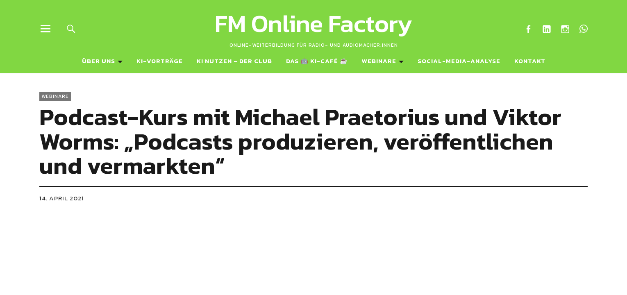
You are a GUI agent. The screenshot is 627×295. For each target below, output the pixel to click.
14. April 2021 (61, 198)
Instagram (565, 28)
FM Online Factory (313, 23)
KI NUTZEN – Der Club (234, 61)
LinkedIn (546, 28)
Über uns (98, 61)
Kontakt (529, 61)
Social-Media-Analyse (459, 61)
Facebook (528, 28)
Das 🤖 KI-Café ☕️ (317, 61)
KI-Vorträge (159, 61)
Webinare (379, 61)
